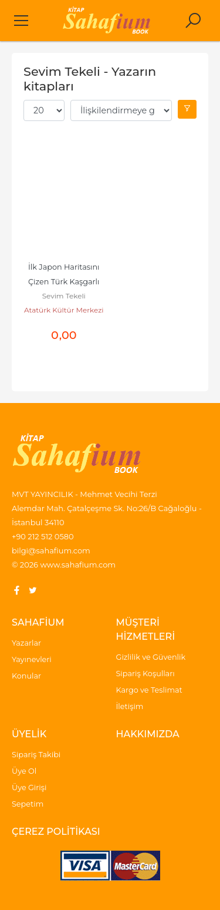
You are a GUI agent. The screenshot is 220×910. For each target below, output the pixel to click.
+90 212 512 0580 (43, 536)
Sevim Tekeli (64, 295)
